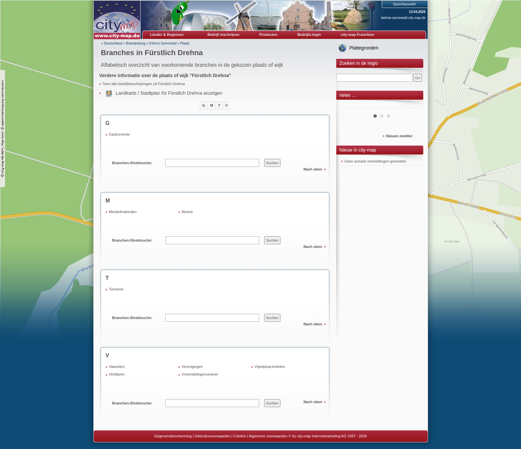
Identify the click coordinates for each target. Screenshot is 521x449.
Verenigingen (192, 367)
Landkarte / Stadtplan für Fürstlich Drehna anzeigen (169, 93)
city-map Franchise (357, 35)
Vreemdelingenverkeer (200, 374)
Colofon (240, 436)
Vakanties (117, 367)
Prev (350, 105)
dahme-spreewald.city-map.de (403, 18)
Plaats (184, 43)
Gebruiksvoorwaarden (213, 436)
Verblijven (117, 374)
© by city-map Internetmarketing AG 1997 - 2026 (327, 436)
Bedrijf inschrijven (224, 35)
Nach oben (312, 169)
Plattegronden (364, 48)
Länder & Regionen (167, 35)
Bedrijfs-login (309, 35)
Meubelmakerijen (123, 212)
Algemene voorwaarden (268, 436)
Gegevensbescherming (173, 436)
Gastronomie (119, 134)
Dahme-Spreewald (163, 43)
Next (414, 105)
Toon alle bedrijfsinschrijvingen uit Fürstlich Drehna (144, 84)
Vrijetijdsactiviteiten (270, 367)
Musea (187, 212)
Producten (268, 35)
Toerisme (116, 289)
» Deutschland (112, 43)
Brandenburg (136, 43)
